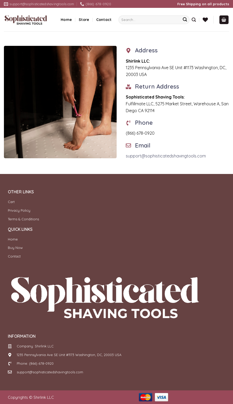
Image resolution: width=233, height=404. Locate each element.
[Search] (194, 20)
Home (66, 19)
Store (84, 19)
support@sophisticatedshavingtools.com (166, 156)
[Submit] (184, 19)
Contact (104, 19)
